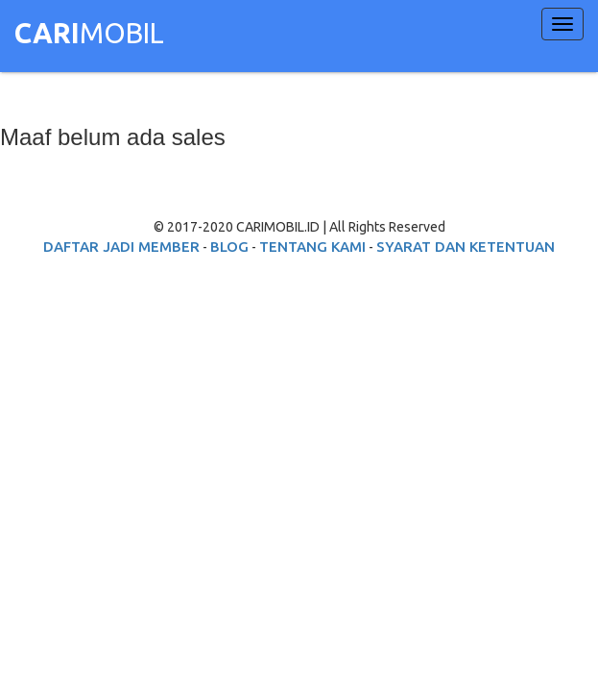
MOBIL (89, 35)
